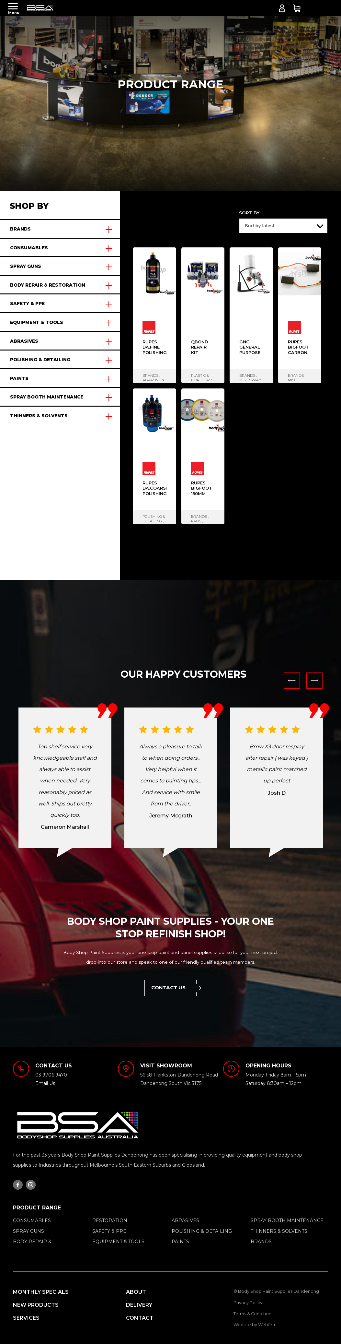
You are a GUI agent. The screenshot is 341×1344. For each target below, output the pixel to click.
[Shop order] (283, 226)
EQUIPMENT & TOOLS (36, 322)
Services (26, 1318)
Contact (139, 1318)
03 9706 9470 (51, 1075)
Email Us (45, 1083)
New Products (36, 1305)
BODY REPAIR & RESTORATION (47, 285)
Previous (292, 680)
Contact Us (174, 988)
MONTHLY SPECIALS (41, 1292)
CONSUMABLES (29, 247)
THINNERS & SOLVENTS (39, 415)
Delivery (139, 1305)
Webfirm (267, 1324)
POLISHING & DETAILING (40, 359)
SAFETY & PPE (27, 303)
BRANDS (20, 229)
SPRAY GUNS (25, 266)
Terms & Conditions (253, 1313)
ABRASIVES (24, 341)
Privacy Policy (247, 1302)
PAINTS (19, 378)
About (136, 1292)
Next (314, 680)
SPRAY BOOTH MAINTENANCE (46, 396)
